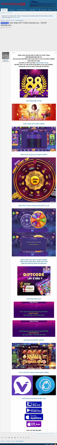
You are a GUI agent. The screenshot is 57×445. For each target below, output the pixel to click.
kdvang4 (3, 27)
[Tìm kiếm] (55, 10)
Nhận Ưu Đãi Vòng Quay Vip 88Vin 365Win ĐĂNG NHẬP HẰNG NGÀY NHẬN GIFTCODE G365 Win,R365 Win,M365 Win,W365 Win (34, 259)
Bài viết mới (3, 12)
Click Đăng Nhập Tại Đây (34, 101)
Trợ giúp (46, 440)
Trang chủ (52, 440)
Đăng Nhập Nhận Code (34, 296)
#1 (54, 52)
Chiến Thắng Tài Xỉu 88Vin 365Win (34, 123)
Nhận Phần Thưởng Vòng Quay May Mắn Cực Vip (34, 204)
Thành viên (11, 10)
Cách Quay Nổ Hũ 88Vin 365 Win (34, 337)
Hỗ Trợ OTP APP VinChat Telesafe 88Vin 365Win (34, 369)
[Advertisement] (28, 39)
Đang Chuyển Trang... (42, 62)
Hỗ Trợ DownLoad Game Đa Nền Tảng (34, 395)
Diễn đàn (4, 10)
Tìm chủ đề (9, 12)
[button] (15, 10)
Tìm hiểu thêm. (16, 17)
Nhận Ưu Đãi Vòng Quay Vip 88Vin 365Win (34, 154)
